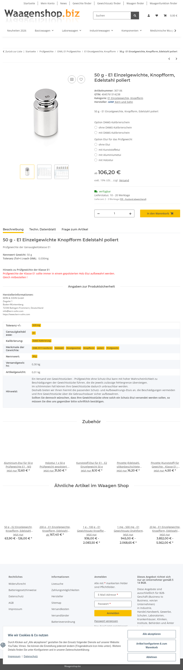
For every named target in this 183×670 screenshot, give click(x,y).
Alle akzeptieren (151, 634)
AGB (11, 602)
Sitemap (56, 602)
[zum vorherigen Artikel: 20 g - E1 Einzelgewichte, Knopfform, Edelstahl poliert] (169, 59)
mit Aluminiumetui (110, 155)
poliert (100, 348)
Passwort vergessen (106, 621)
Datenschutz (32, 656)
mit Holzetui (106, 160)
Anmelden (113, 613)
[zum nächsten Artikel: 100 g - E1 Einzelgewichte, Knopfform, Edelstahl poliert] (176, 59)
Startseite (29, 3)
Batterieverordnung (63, 621)
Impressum (15, 656)
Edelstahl (59, 348)
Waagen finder (135, 3)
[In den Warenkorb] (6, 71)
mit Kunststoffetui (109, 149)
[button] (149, 15)
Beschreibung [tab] (13, 229)
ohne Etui (104, 144)
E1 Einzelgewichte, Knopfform (125, 98)
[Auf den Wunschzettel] (81, 79)
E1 (34, 333)
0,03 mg (36, 325)
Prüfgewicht (112, 348)
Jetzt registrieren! (117, 626)
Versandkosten (60, 609)
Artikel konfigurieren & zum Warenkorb (150, 646)
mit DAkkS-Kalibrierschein (114, 132)
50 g (34, 356)
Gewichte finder (82, 3)
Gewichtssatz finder (109, 3)
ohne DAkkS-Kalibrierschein (115, 127)
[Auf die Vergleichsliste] (72, 79)
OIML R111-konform (42, 348)
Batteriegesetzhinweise (22, 590)
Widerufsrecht (17, 583)
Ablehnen (150, 657)
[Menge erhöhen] (130, 213)
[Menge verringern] (98, 213)
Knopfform (89, 348)
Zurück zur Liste (13, 51)
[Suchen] (112, 15)
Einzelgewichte (73, 348)
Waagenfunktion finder (163, 3)
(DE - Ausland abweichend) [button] (133, 199)
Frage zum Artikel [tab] (75, 229)
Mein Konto (48, 3)
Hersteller (57, 596)
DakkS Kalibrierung (42, 340)
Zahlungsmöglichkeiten (65, 590)
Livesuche (57, 583)
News (63, 3)
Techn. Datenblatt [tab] (42, 229)
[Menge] (114, 213)
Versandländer (60, 615)
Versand (124, 180)
